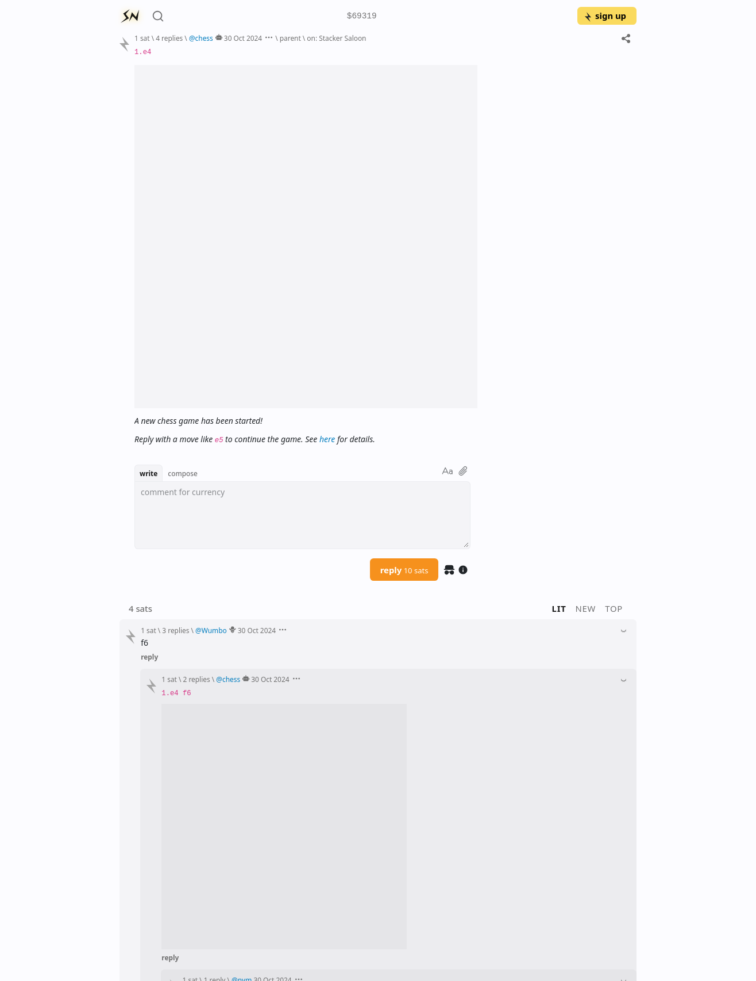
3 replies (175, 630)
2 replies (196, 679)
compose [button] (183, 473)
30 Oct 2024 (243, 38)
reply (404, 570)
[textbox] (302, 515)
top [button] (614, 608)
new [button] (586, 608)
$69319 (362, 16)
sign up (604, 15)
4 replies (169, 38)
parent (290, 38)
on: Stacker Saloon (336, 38)
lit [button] (559, 608)
